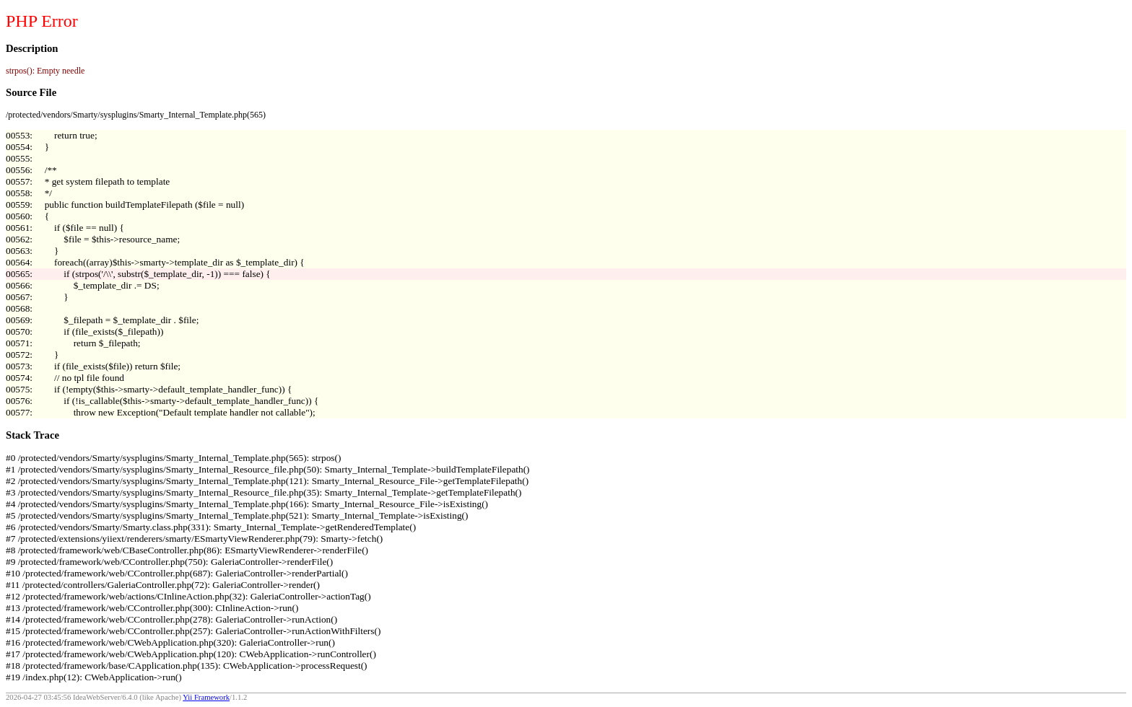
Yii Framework (206, 697)
